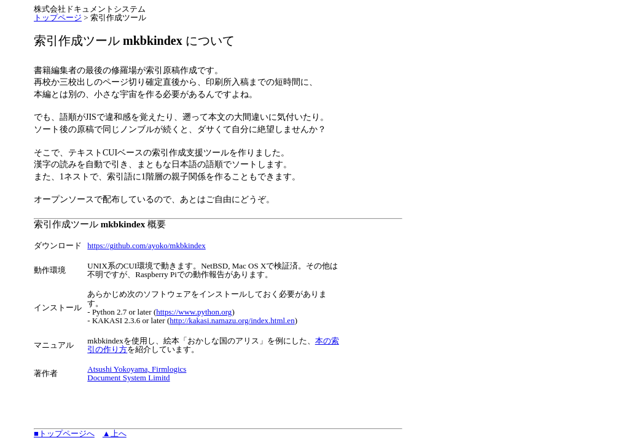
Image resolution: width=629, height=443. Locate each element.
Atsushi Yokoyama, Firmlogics (136, 369)
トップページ (58, 17)
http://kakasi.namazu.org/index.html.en (232, 320)
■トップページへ (64, 433)
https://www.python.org (194, 311)
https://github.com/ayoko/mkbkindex (146, 245)
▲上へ (115, 433)
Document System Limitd (128, 377)
